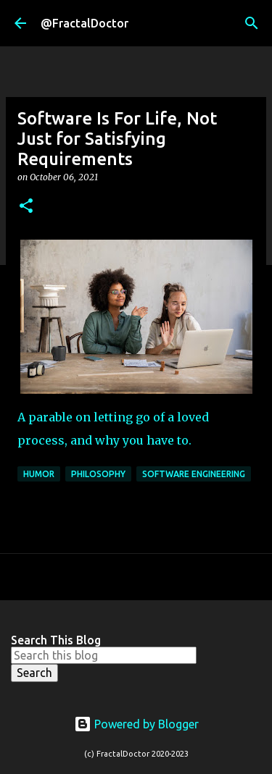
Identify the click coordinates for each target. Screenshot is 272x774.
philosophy (98, 474)
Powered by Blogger (136, 724)
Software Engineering (193, 474)
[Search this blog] (104, 655)
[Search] (251, 23)
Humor (38, 474)
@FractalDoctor (84, 23)
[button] (26, 206)
